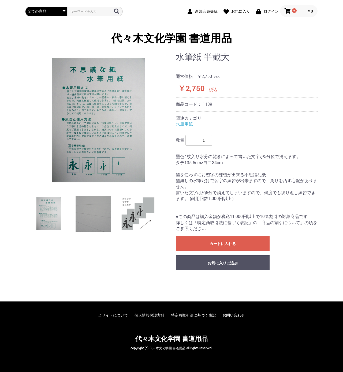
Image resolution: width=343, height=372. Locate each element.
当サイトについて (113, 315)
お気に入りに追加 (223, 263)
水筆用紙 (184, 124)
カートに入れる (223, 244)
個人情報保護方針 (150, 315)
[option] (98, 120)
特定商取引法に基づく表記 (193, 315)
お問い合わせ (233, 315)
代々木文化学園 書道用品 (171, 38)
